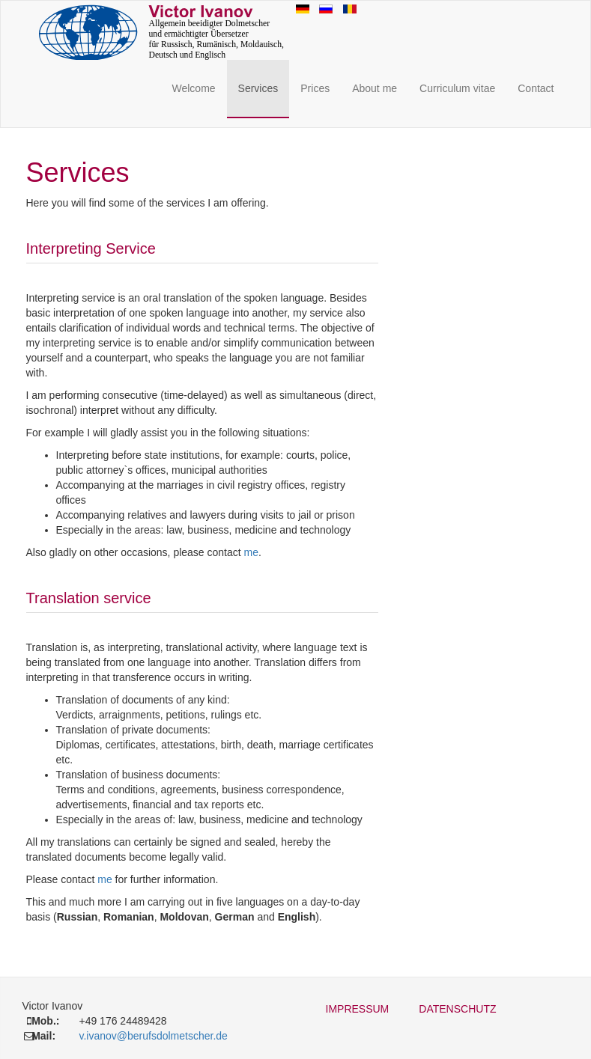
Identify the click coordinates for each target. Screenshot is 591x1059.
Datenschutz (457, 1009)
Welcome (193, 88)
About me (374, 88)
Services (258, 88)
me (251, 552)
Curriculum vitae (457, 88)
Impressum (358, 1009)
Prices (315, 88)
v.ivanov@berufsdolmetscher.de (153, 1036)
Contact (536, 88)
